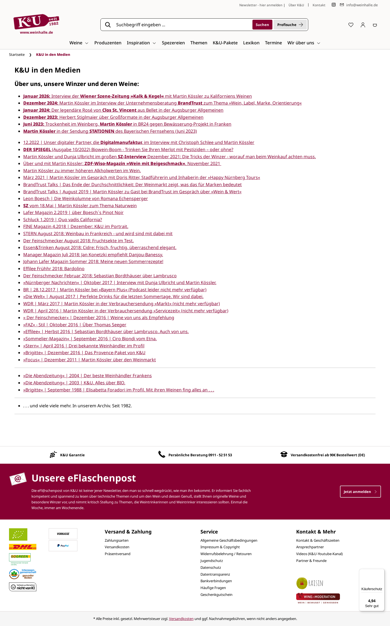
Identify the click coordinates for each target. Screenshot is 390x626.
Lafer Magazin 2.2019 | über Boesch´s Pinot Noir (73, 212)
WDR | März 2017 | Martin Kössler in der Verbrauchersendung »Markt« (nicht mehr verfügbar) (121, 304)
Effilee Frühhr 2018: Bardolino (54, 269)
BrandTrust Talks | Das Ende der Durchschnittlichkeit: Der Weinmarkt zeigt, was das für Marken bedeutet (132, 184)
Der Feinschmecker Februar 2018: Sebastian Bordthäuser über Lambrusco (100, 276)
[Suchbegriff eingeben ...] (182, 25)
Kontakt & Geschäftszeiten (317, 540)
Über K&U (296, 5)
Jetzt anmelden (360, 491)
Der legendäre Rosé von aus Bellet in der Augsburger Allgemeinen (123, 110)
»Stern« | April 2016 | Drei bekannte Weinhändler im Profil (83, 346)
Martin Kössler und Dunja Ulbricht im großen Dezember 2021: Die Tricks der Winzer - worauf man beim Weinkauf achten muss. (169, 157)
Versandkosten (117, 546)
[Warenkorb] (375, 24)
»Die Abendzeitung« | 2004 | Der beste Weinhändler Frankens (87, 376)
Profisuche (290, 24)
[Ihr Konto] (363, 24)
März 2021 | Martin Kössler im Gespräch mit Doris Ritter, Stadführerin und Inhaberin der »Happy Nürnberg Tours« (141, 177)
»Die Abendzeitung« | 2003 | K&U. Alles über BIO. (74, 383)
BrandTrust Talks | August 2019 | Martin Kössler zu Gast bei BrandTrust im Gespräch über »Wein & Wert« (132, 192)
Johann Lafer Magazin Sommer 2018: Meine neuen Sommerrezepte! (93, 261)
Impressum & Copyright (220, 546)
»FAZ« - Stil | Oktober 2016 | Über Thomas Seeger (74, 325)
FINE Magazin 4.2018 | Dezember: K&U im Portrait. (75, 226)
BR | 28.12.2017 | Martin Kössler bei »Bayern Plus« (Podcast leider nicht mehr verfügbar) (114, 290)
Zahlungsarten (117, 540)
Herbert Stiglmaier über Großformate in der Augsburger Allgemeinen (113, 117)
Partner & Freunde (311, 560)
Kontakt (319, 5)
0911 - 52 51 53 (220, 454)
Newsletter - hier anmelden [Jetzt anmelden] (261, 5)
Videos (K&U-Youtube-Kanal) (319, 553)
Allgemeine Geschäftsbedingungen (228, 540)
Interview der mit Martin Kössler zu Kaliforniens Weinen (137, 96)
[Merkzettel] (351, 24)
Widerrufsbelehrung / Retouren (226, 553)
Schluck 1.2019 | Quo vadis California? (62, 220)
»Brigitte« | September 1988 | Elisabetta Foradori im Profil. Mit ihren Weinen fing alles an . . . (118, 390)
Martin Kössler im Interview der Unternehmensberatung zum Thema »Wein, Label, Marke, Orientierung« (162, 103)
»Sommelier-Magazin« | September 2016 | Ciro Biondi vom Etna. (90, 339)
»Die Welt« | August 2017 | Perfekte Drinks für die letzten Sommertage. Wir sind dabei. (113, 296)
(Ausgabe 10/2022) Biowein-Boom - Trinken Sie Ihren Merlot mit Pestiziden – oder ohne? (128, 149)
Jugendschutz (211, 560)
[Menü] (381, 572)
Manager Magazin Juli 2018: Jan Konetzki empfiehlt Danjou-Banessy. (93, 255)
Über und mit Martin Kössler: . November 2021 (122, 163)
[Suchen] (262, 25)
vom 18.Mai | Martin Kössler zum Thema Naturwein (80, 206)
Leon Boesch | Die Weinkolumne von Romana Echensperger (85, 198)
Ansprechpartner (310, 546)
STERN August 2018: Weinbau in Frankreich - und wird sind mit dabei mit (98, 233)
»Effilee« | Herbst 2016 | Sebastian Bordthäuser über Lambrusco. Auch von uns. (106, 331)
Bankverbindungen (216, 580)
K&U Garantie (72, 454)
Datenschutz (210, 567)
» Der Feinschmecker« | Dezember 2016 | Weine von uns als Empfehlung (98, 318)
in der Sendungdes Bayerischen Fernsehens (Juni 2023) (110, 131)
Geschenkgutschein (216, 594)
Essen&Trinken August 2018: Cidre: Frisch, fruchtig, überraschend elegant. (99, 247)
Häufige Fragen (213, 587)
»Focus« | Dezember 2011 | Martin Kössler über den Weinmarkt (89, 360)
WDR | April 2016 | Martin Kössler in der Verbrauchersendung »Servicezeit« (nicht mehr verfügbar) (125, 311)
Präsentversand (117, 553)
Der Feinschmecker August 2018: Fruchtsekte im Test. (78, 241)
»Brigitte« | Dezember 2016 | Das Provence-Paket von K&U (84, 353)
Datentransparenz (215, 574)
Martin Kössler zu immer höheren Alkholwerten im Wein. (82, 171)
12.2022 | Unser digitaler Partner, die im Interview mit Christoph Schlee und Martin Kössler (138, 142)
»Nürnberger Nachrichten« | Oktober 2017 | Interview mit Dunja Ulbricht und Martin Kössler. (119, 282)
